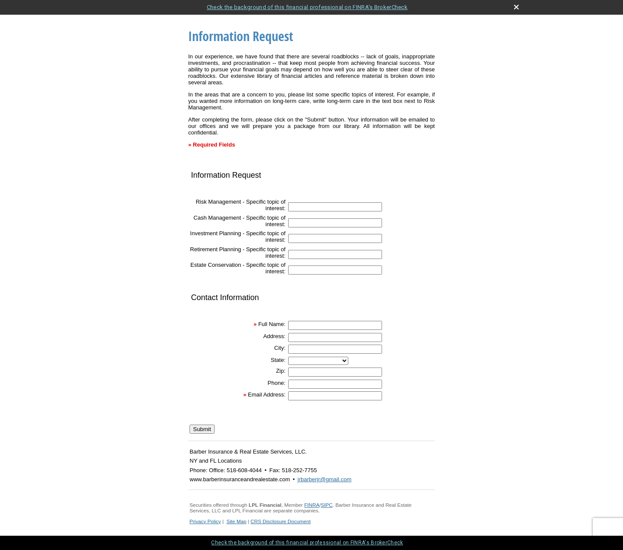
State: (278, 360)
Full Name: (272, 324)
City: (280, 348)
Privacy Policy (205, 521)
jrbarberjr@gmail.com (324, 479)
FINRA (311, 505)
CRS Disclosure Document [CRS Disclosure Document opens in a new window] (280, 521)
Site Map (236, 521)
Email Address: (267, 394)
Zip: (281, 371)
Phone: (277, 383)
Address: (274, 336)
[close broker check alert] (516, 7)
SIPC (327, 505)
